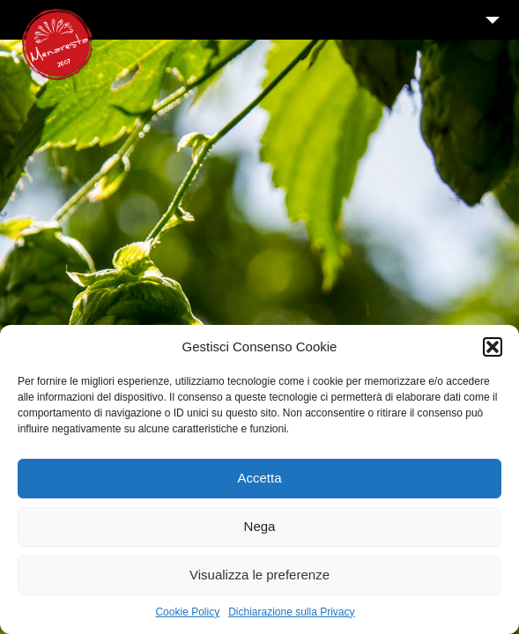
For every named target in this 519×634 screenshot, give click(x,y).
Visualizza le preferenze (259, 574)
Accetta (259, 477)
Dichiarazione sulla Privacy (291, 612)
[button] (492, 347)
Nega (260, 526)
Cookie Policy (187, 612)
